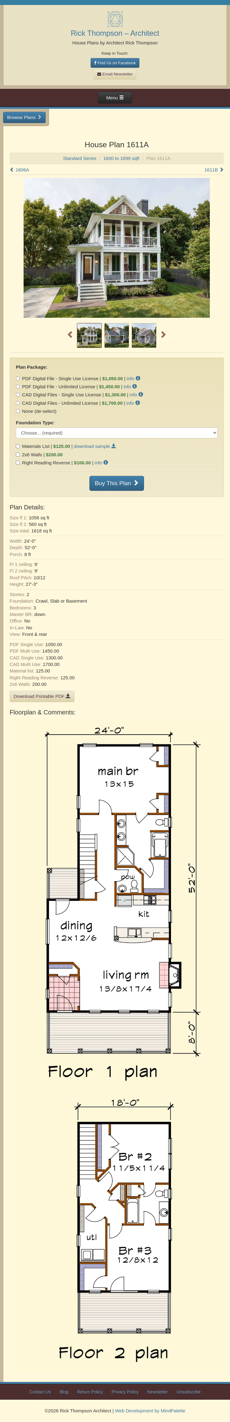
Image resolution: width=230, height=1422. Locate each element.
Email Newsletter (115, 74)
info (133, 378)
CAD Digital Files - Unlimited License (57, 403)
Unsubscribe (189, 1391)
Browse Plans (24, 117)
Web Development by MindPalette (150, 1410)
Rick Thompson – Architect (115, 33)
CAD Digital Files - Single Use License (58, 394)
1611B (214, 169)
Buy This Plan (116, 483)
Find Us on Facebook (115, 63)
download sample (95, 446)
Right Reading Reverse (43, 462)
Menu (115, 97)
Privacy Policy (124, 1391)
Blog (64, 1391)
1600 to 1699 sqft (121, 158)
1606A (19, 169)
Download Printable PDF (42, 696)
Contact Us (40, 1391)
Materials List (32, 446)
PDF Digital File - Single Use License (57, 378)
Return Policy (90, 1391)
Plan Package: (31, 367)
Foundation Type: (35, 422)
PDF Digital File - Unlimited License (55, 386)
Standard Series (80, 158)
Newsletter (157, 1391)
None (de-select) (36, 411)
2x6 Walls (29, 454)
